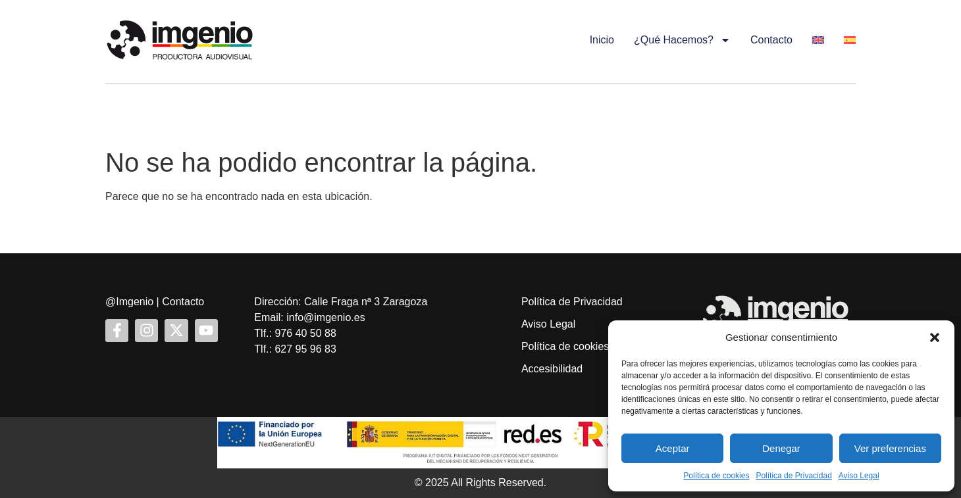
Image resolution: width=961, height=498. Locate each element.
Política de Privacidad (793, 475)
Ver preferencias (890, 448)
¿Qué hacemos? (682, 40)
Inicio (602, 39)
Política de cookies (716, 475)
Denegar (781, 448)
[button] (934, 337)
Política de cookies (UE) (577, 346)
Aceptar (673, 448)
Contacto (771, 39)
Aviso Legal (859, 475)
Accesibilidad (552, 368)
